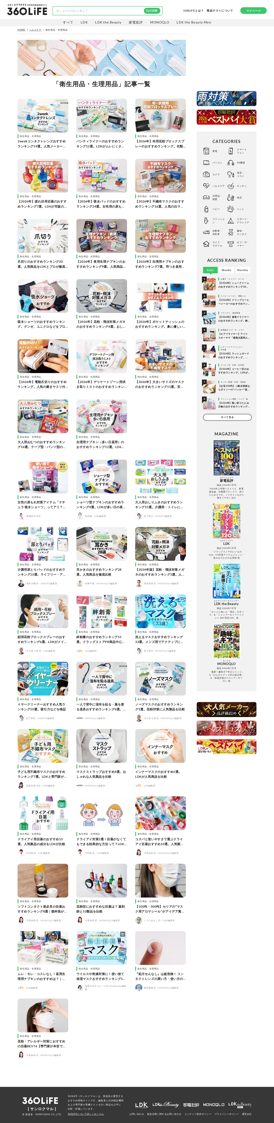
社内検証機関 (116, 1100)
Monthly (242, 270)
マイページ (253, 10)
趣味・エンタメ (242, 232)
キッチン (242, 185)
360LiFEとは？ (193, 10)
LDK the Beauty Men (193, 22)
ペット (240, 209)
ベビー (216, 209)
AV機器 (241, 162)
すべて (68, 22)
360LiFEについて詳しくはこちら (86, 1114)
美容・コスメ (240, 174)
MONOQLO (159, 22)
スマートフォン (242, 151)
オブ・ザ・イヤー (243, 244)
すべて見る (227, 417)
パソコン (217, 162)
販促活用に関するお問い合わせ (164, 1114)
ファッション (218, 221)
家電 (214, 151)
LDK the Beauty (108, 22)
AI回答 (153, 10)
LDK (84, 22)
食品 (239, 197)
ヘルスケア (218, 185)
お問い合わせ (136, 1114)
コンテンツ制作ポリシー (198, 1114)
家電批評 (136, 22)
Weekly (226, 270)
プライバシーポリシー (226, 1114)
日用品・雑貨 (217, 197)
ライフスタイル (217, 244)
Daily (210, 270)
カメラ (216, 174)
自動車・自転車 (217, 232)
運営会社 (247, 1114)
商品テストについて (220, 10)
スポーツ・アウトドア (243, 221)
